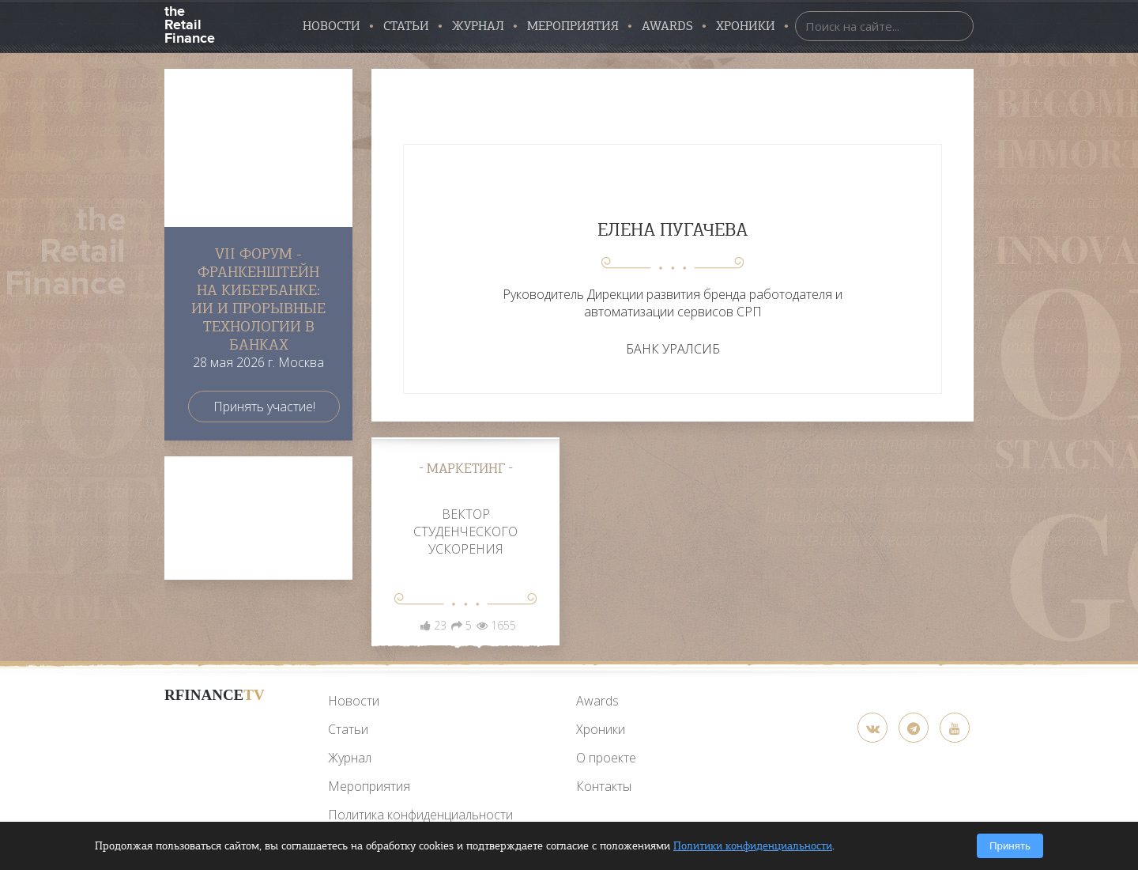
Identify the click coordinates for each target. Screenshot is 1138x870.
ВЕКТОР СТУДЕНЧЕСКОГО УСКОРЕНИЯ (465, 531)
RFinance (214, 695)
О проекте (606, 757)
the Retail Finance (189, 23)
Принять (1010, 846)
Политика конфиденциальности (420, 814)
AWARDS (667, 26)
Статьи (406, 26)
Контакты (603, 786)
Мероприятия (573, 26)
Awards (597, 700)
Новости (331, 26)
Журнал (478, 26)
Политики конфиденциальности (752, 846)
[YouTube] (214, 732)
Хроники (745, 26)
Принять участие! (264, 406)
